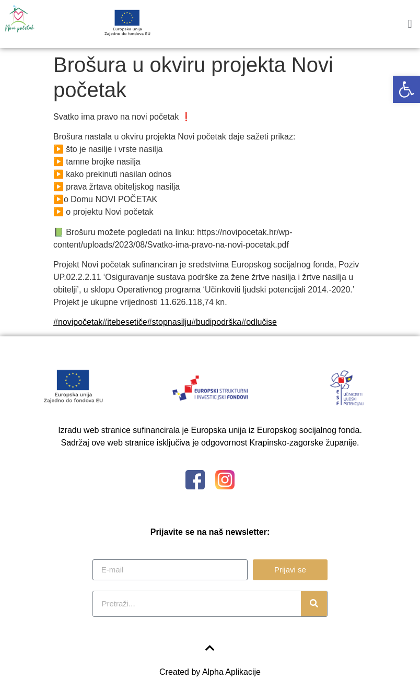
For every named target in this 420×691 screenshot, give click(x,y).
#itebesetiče (124, 322)
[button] (406, 89)
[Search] (314, 603)
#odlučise (259, 322)
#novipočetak (77, 322)
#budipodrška (216, 322)
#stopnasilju (169, 322)
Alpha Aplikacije (231, 671)
